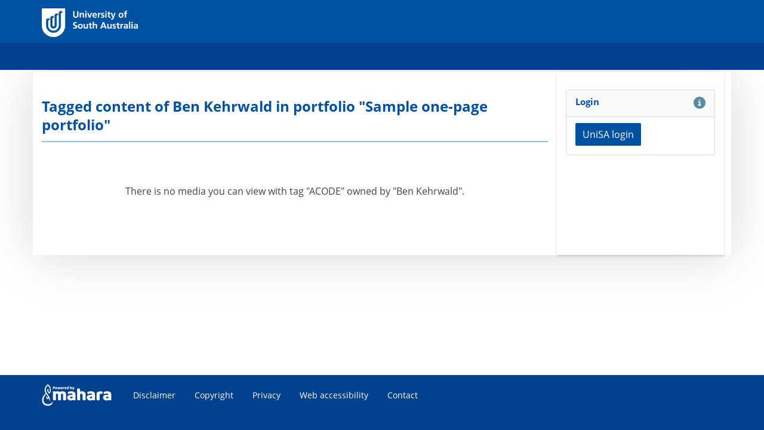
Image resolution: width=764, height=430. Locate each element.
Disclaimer (154, 395)
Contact (402, 395)
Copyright (214, 395)
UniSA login (608, 134)
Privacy (266, 395)
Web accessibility (334, 395)
